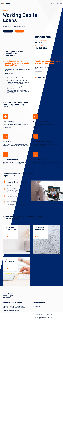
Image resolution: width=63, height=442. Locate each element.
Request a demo (9, 31)
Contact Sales (22, 31)
